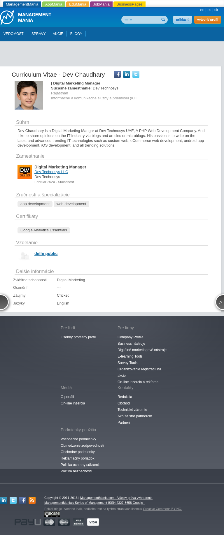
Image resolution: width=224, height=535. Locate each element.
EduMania (77, 4)
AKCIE (58, 34)
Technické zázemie (132, 410)
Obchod (124, 403)
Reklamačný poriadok (77, 458)
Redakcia (125, 397)
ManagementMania (22, 4)
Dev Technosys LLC (51, 172)
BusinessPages (129, 4)
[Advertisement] (114, 52)
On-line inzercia (73, 403)
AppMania (53, 4)
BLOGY (76, 34)
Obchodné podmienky (78, 452)
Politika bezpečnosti (76, 471)
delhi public (45, 253)
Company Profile (131, 337)
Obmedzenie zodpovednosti (82, 446)
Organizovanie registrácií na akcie (139, 372)
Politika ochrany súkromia (81, 465)
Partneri (124, 422)
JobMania (101, 4)
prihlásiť (182, 19)
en (202, 10)
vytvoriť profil (207, 19)
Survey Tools (127, 363)
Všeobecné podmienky (78, 439)
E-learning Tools (130, 356)
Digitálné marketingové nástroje (142, 350)
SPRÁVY (39, 34)
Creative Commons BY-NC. (162, 509)
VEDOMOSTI (14, 34)
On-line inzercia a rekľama (138, 382)
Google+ (139, 502)
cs (209, 10)
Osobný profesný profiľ (78, 337)
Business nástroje (131, 344)
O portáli (67, 397)
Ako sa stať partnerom (135, 416)
